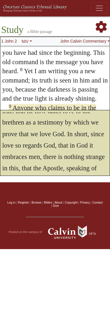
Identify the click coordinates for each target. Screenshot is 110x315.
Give (56, 205)
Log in (11, 202)
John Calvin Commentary (83, 41)
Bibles (48, 202)
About (58, 202)
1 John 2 (9, 41)
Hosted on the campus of (55, 232)
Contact (97, 202)
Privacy (85, 202)
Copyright (71, 202)
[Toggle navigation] (99, 8)
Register (23, 202)
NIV (25, 41)
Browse (37, 202)
